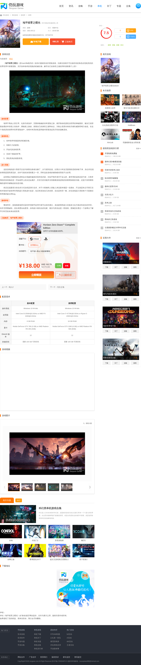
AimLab (110, 142)
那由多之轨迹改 (111, 219)
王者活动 (70, 645)
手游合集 (21, 645)
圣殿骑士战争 (110, 108)
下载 (106, 267)
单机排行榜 (38, 649)
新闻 (134, 267)
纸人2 (11, 287)
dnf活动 (70, 641)
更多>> (138, 148)
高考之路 (108, 203)
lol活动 (69, 634)
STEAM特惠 (55, 634)
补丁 (109, 6)
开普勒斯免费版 (111, 153)
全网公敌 (10, 559)
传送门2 (35, 540)
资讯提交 (77, 657)
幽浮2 (83, 540)
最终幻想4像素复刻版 (113, 162)
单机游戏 (15, 15)
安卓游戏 (21, 634)
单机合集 (37, 645)
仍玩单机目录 (55, 645)
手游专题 (21, 641)
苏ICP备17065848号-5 (59, 661)
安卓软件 (21, 638)
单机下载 (37, 634)
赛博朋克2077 (35, 559)
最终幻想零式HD (111, 186)
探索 (117, 45)
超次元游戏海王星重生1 (59, 559)
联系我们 (43, 657)
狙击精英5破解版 (111, 178)
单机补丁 (37, 638)
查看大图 (89, 423)
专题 (119, 6)
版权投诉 (55, 657)
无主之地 (60, 287)
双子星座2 (83, 559)
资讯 (71, 6)
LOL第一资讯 (55, 638)
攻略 (80, 6)
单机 (99, 6)
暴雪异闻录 (54, 641)
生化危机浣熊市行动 (110, 125)
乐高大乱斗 (109, 195)
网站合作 (21, 657)
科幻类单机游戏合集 (50, 508)
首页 (61, 6)
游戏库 (23, 15)
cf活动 (69, 638)
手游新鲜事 (54, 649)
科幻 (122, 45)
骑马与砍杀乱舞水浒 (131, 108)
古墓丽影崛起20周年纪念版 (115, 228)
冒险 (113, 45)
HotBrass (131, 125)
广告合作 (32, 657)
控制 (11, 540)
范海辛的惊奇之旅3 (112, 170)
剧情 (29, 15)
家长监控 (66, 657)
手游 (90, 6)
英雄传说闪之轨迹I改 (113, 211)
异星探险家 (59, 540)
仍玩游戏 (6, 15)
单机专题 (37, 641)
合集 (128, 6)
